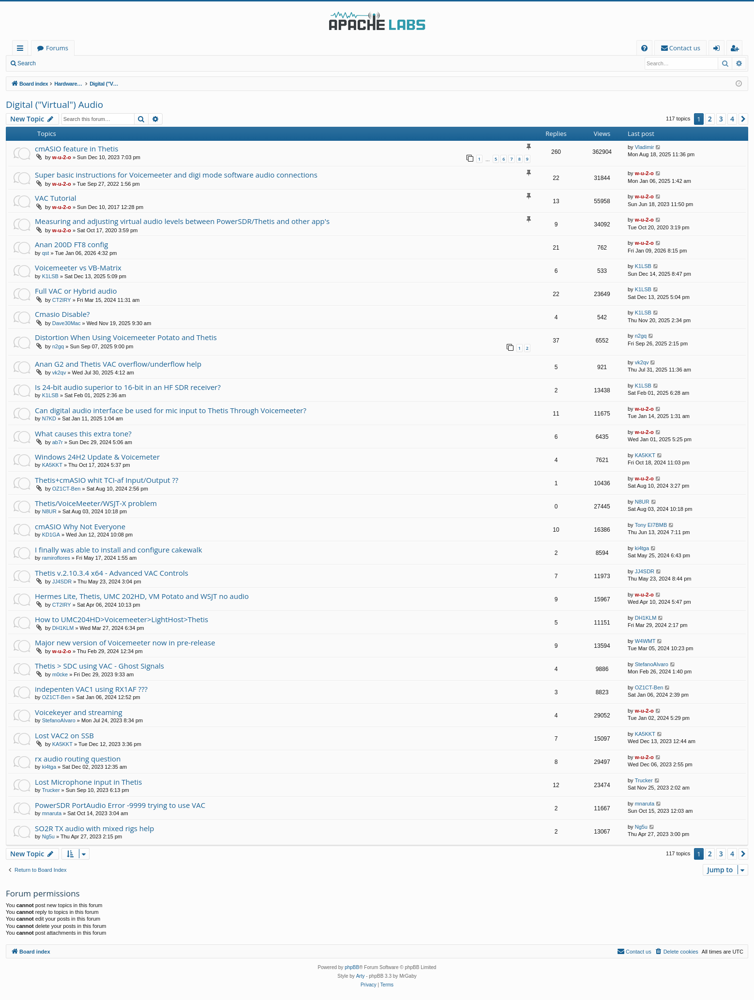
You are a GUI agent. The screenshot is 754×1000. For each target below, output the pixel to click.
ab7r (57, 442)
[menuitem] (644, 48)
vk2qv (59, 372)
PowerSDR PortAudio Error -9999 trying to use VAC (120, 805)
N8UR (49, 511)
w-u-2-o (61, 157)
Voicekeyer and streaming (78, 712)
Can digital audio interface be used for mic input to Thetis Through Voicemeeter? (170, 410)
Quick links (22, 50)
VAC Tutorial (55, 198)
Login (57, 63)
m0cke (60, 674)
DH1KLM (63, 628)
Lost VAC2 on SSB (64, 735)
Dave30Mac (66, 323)
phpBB (352, 967)
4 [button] (732, 118)
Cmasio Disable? (62, 314)
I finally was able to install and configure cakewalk (118, 549)
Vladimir (644, 147)
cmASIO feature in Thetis (76, 148)
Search (26, 63)
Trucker (51, 790)
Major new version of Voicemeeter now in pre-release (125, 642)
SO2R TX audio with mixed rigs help (94, 828)
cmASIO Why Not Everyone (80, 526)
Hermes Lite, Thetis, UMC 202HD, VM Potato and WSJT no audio (142, 596)
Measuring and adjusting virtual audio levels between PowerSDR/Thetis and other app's (182, 221)
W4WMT (645, 641)
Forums (57, 48)
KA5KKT (52, 465)
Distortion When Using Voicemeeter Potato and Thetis (126, 337)
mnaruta (51, 813)
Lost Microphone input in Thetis (88, 782)
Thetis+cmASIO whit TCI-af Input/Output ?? (107, 480)
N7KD (49, 418)
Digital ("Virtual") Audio (54, 104)
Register (89, 63)
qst (45, 253)
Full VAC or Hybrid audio (76, 291)
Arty (360, 976)
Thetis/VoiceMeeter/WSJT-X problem (96, 503)
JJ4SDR (62, 581)
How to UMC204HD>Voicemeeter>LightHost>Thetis (121, 619)
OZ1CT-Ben (66, 489)
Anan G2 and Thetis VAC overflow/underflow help (118, 364)
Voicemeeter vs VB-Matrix (78, 267)
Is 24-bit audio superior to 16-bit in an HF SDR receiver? (128, 387)
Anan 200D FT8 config (71, 244)
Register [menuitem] (736, 50)
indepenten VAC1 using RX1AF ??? (91, 689)
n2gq (58, 346)
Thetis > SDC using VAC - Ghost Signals (99, 666)
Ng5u (48, 836)
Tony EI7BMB (651, 525)
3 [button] (721, 118)
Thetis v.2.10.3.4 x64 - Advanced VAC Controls (111, 573)
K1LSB (50, 276)
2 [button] (710, 118)
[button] (743, 119)
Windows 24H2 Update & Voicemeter (97, 457)
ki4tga (642, 548)
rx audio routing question (78, 758)
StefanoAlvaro (651, 664)
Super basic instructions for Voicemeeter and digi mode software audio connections (176, 174)
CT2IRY (61, 300)
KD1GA (51, 534)
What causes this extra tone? (83, 433)
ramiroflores (56, 558)
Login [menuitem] (718, 50)
